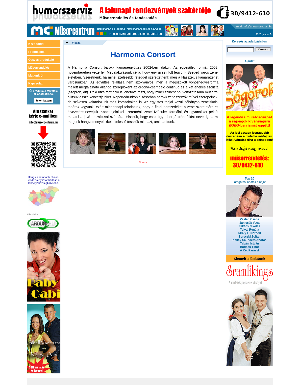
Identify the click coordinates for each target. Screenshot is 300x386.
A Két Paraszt (249, 250)
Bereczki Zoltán (250, 236)
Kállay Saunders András (249, 240)
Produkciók (36, 52)
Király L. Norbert (249, 233)
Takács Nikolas (249, 226)
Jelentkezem (43, 100)
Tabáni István (249, 243)
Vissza (76, 42)
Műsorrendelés (39, 67)
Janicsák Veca (249, 222)
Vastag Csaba (249, 219)
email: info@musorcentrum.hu (254, 26)
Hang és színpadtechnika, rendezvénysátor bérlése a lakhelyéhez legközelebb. (43, 180)
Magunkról (36, 75)
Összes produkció (41, 59)
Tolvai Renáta (249, 229)
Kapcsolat (35, 83)
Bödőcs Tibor (249, 247)
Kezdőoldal (36, 44)
